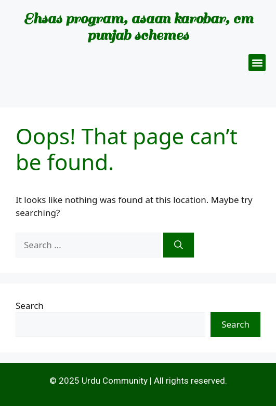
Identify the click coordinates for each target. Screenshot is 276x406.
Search (30, 306)
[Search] (178, 245)
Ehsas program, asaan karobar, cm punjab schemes (138, 27)
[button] (257, 62)
